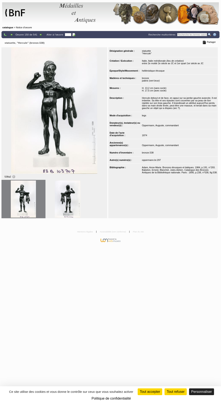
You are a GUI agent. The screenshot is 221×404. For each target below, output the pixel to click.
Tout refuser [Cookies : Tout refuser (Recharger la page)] (175, 391)
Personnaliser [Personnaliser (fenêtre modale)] (201, 391)
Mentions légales (85, 231)
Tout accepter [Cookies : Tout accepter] (150, 391)
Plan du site (138, 231)
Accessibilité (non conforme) (113, 231)
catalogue (7, 27)
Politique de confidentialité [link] (111, 398)
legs (144, 115)
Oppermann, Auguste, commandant (160, 125)
